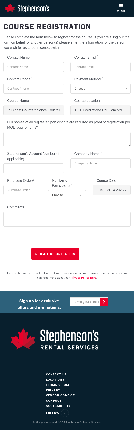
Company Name (88, 153)
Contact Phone (19, 79)
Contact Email (86, 57)
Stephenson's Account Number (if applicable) (33, 156)
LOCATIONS (55, 379)
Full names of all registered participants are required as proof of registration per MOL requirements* (68, 124)
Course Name (18, 101)
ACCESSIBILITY (58, 406)
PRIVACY (53, 390)
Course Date (106, 180)
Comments (15, 207)
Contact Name (19, 57)
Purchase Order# (20, 180)
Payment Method (88, 79)
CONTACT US (56, 374)
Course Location (87, 101)
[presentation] (66, 239)
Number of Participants (62, 182)
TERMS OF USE (58, 385)
